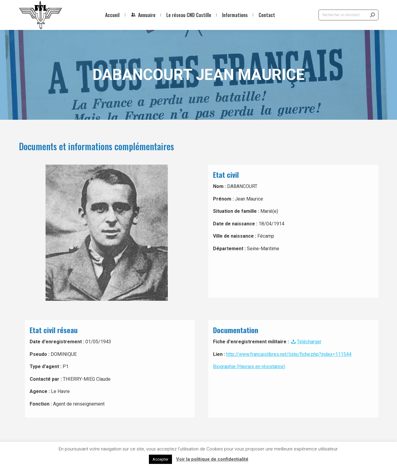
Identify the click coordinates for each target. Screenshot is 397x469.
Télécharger (305, 341)
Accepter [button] (160, 459)
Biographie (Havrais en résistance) (249, 366)
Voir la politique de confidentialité (212, 459)
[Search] (348, 15)
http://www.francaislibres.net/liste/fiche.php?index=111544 (288, 354)
